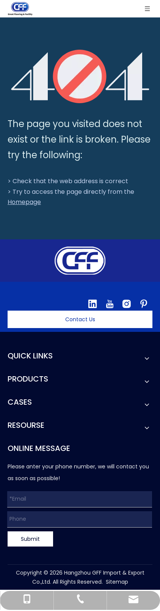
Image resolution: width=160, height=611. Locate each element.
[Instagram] (126, 304)
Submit (30, 539)
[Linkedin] (92, 304)
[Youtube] (109, 304)
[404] (80, 76)
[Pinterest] (144, 304)
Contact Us (80, 319)
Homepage (24, 202)
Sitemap (117, 582)
